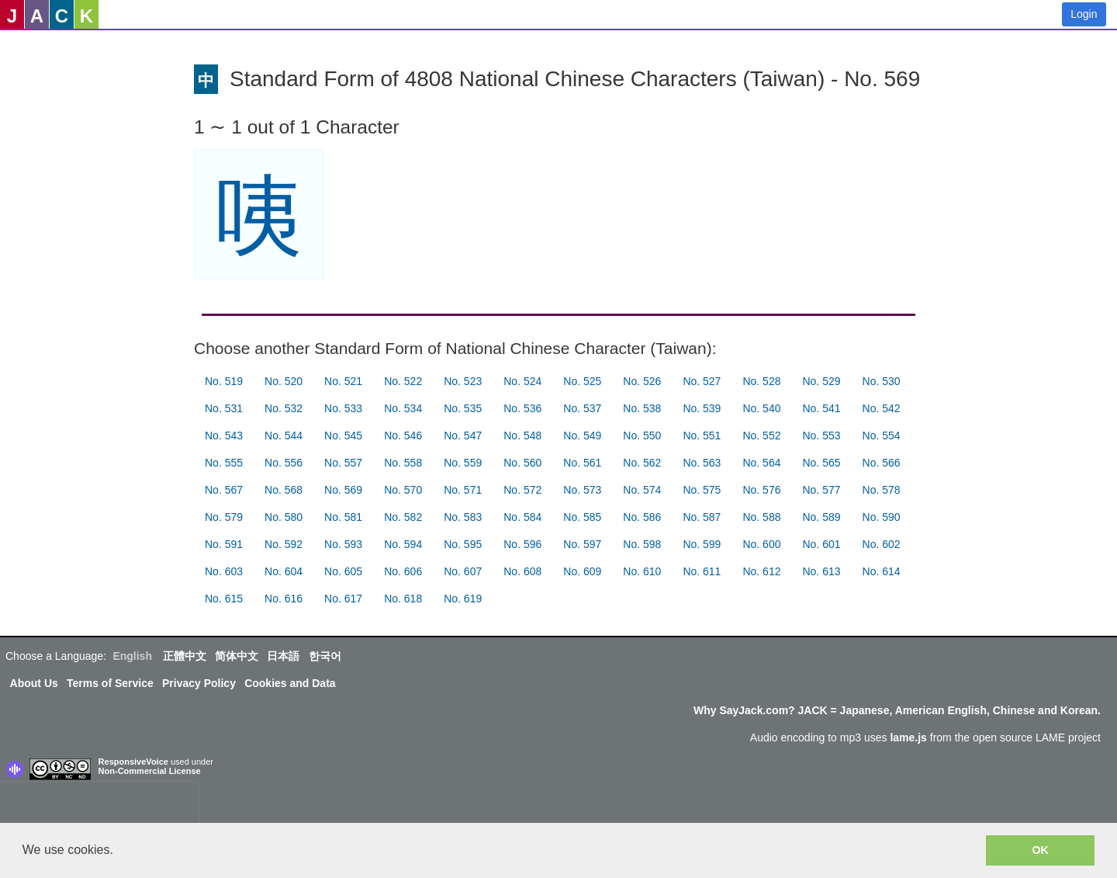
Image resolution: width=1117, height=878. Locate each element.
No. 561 (582, 462)
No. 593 (343, 544)
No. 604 (284, 571)
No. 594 (403, 544)
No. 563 (702, 462)
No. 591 (224, 544)
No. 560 (522, 462)
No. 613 (821, 571)
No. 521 (343, 381)
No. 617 (343, 598)
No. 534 (403, 408)
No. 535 (463, 408)
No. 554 (882, 435)
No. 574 (642, 490)
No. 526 (642, 381)
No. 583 (463, 517)
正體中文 (184, 656)
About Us (34, 683)
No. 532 (284, 408)
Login (1083, 14)
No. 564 (761, 462)
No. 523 (463, 381)
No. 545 (343, 435)
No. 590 (882, 517)
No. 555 (224, 462)
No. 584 (522, 517)
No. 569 (343, 490)
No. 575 (702, 490)
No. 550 (642, 435)
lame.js (908, 737)
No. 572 (522, 490)
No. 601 (821, 544)
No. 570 (403, 490)
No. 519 (224, 381)
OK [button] (1040, 850)
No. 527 (702, 381)
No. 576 (761, 490)
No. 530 (882, 381)
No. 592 (284, 544)
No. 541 (821, 408)
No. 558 (403, 462)
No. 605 (343, 571)
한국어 (325, 656)
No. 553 (821, 435)
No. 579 (224, 517)
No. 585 (582, 517)
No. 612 (761, 571)
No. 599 (702, 544)
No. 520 (284, 381)
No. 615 (224, 598)
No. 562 (642, 462)
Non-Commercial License (150, 771)
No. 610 (642, 571)
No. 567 (224, 490)
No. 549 (582, 435)
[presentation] (99, 806)
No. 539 (702, 408)
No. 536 (522, 408)
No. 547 (463, 435)
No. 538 (642, 408)
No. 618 (403, 598)
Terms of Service (110, 683)
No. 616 (284, 598)
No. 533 (343, 408)
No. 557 (343, 462)
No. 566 (882, 462)
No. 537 (582, 408)
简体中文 (236, 656)
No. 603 (224, 571)
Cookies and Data (289, 683)
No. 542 (882, 408)
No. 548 (522, 435)
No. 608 (522, 571)
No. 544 (284, 435)
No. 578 (882, 490)
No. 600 (761, 544)
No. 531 (224, 408)
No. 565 (821, 462)
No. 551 (702, 435)
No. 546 (403, 435)
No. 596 (522, 544)
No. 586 (642, 517)
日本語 (283, 656)
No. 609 (582, 571)
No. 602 (882, 544)
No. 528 (761, 381)
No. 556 (284, 462)
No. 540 (761, 408)
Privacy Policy (199, 683)
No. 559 (463, 462)
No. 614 (882, 571)
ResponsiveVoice (133, 761)
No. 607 (463, 571)
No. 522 (403, 381)
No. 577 (821, 490)
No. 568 (284, 490)
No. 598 (642, 544)
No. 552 (761, 435)
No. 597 (582, 544)
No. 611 (702, 571)
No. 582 (403, 517)
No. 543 (224, 435)
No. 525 (582, 381)
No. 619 (463, 598)
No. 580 (284, 517)
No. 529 (821, 381)
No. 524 (522, 381)
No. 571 (463, 490)
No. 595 (463, 544)
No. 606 (403, 571)
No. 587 (702, 517)
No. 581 (343, 517)
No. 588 (761, 517)
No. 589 (821, 517)
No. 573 (582, 490)
